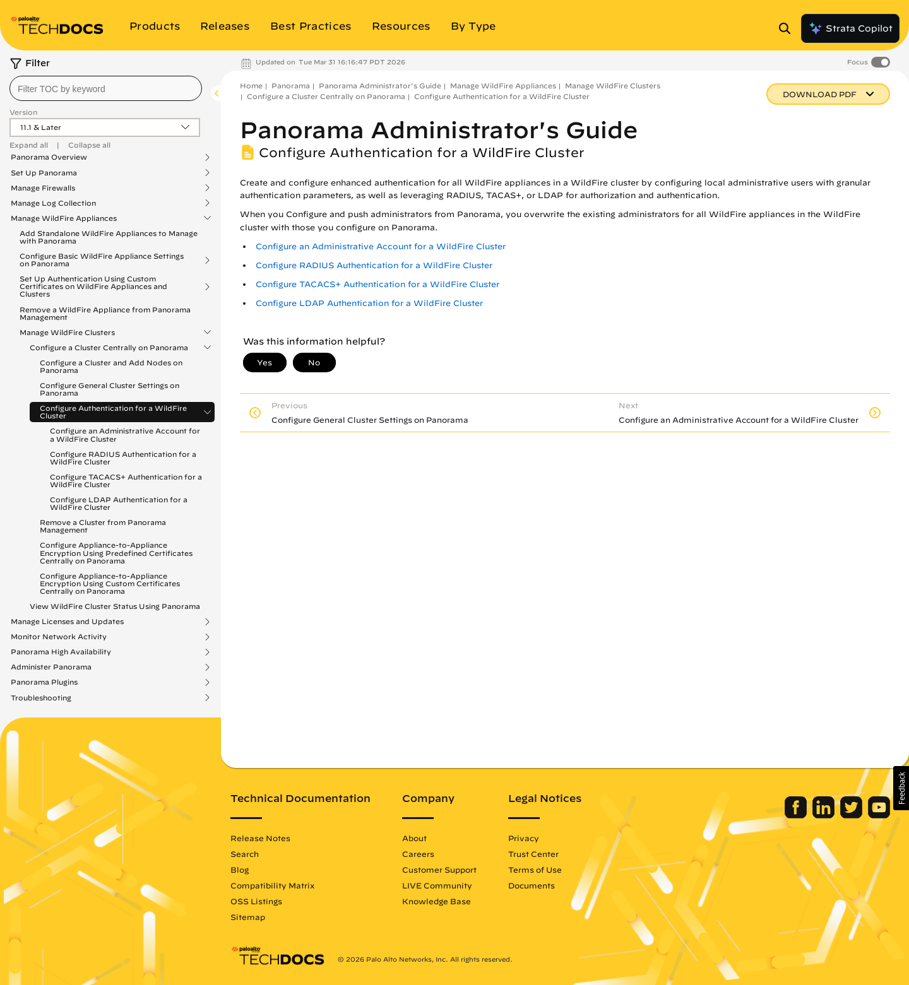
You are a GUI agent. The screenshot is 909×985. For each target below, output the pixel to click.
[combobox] (105, 88)
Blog (239, 869)
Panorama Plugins (44, 682)
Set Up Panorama (44, 173)
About (414, 838)
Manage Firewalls (43, 188)
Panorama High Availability (61, 652)
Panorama (290, 85)
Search (244, 853)
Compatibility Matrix (272, 885)
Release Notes (260, 838)
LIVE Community (437, 885)
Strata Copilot (850, 28)
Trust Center (533, 853)
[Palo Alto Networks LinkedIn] (824, 815)
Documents (531, 885)
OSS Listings (256, 901)
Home (251, 85)
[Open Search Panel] (788, 28)
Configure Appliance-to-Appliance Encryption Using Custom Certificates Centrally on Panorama (110, 583)
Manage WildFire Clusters (67, 332)
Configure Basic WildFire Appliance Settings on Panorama (102, 260)
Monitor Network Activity (59, 636)
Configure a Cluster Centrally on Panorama (109, 347)
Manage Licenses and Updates (67, 621)
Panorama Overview (49, 157)
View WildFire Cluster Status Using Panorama (115, 606)
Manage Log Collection (53, 203)
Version (23, 112)
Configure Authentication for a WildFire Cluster (113, 412)
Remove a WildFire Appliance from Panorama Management (105, 313)
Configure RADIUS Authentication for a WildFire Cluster (123, 458)
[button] (901, 788)
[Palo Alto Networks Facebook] (797, 815)
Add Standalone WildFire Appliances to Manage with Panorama (109, 237)
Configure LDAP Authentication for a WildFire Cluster (118, 503)
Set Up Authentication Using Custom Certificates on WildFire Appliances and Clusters (93, 286)
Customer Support (439, 869)
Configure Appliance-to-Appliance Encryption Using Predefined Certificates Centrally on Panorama (116, 552)
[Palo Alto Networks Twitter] (852, 815)
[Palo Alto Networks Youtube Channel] (879, 815)
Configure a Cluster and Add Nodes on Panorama (111, 366)
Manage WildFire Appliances (64, 218)
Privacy (523, 838)
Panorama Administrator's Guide (380, 85)
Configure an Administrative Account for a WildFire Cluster (125, 434)
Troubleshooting (41, 698)
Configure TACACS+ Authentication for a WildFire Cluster (126, 480)
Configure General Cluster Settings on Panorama (109, 389)
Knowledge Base (436, 901)
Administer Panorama (51, 667)
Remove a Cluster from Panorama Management (103, 526)
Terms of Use (535, 869)
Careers (418, 853)
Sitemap (247, 916)
